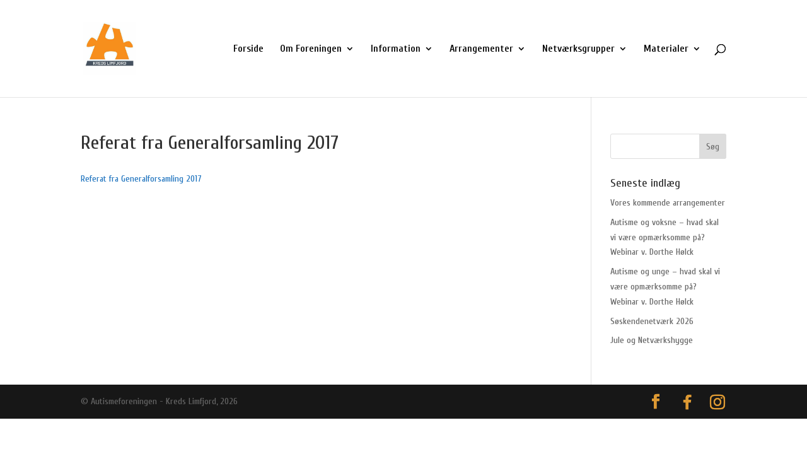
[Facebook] (687, 402)
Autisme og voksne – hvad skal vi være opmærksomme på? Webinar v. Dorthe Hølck (664, 237)
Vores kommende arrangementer (667, 202)
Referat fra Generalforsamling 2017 (141, 178)
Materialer (666, 49)
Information (396, 49)
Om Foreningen (311, 49)
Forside (248, 49)
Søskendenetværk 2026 (652, 321)
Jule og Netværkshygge (651, 340)
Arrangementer (481, 49)
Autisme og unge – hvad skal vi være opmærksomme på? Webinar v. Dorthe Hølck (665, 286)
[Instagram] (717, 402)
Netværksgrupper (578, 49)
